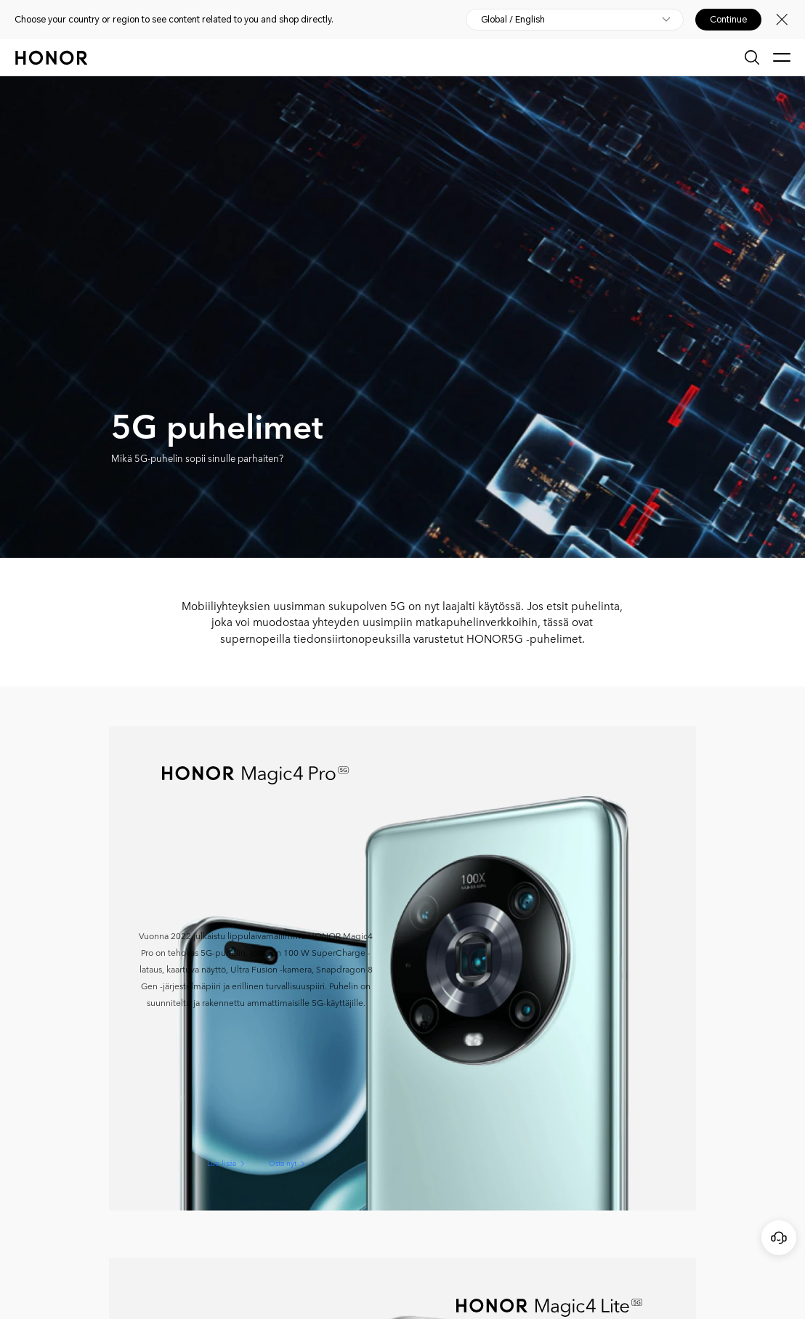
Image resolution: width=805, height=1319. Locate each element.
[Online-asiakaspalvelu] (778, 1237)
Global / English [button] (513, 20)
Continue (728, 20)
